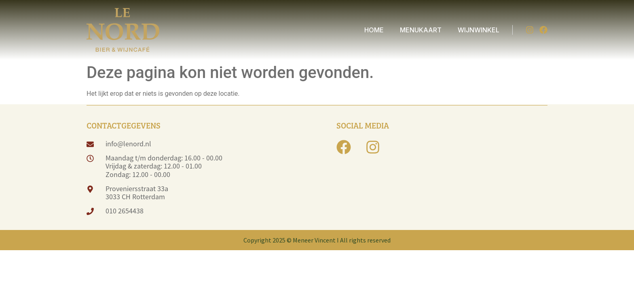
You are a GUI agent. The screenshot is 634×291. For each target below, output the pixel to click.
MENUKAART (421, 30)
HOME (374, 30)
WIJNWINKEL (478, 30)
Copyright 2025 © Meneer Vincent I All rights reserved (317, 240)
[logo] (123, 30)
